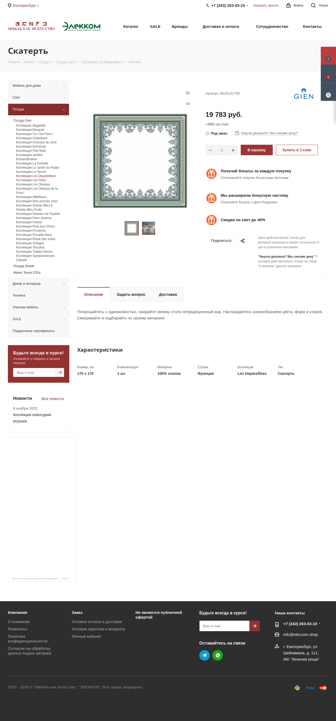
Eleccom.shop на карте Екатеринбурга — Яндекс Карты (44, 578)
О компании (19, 621)
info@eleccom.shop (300, 634)
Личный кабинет (86, 636)
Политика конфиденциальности (28, 638)
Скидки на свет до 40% (243, 219)
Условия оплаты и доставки (97, 621)
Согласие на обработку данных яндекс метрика (29, 650)
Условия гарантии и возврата (98, 629)
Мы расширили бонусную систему (254, 195)
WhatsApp (217, 655)
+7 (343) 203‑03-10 (300, 623)
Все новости (52, 398)
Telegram (204, 655)
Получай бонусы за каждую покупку (256, 171)
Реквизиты (17, 629)
